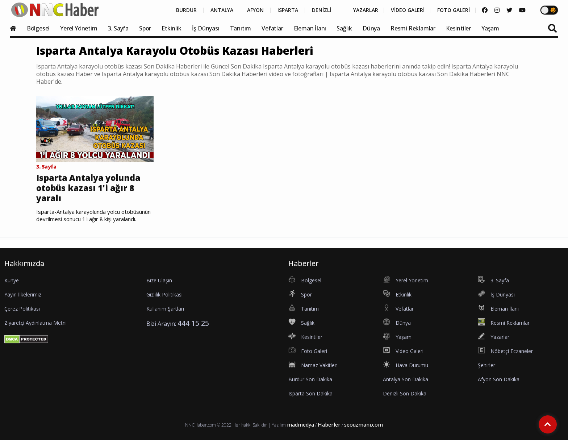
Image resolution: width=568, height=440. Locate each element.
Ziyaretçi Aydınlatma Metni (35, 322)
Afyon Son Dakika (498, 379)
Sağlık (344, 28)
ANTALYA (221, 10)
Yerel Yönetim (78, 28)
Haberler (329, 424)
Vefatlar (272, 28)
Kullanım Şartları (165, 308)
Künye (11, 280)
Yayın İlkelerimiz (22, 294)
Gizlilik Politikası (164, 294)
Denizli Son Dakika (404, 393)
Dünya (371, 28)
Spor (145, 28)
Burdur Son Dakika (310, 379)
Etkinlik (171, 28)
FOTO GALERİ (453, 10)
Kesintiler (458, 28)
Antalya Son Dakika (405, 379)
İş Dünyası (206, 28)
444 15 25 (193, 323)
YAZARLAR (365, 10)
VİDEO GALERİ (408, 10)
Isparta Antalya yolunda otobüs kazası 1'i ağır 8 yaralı (88, 188)
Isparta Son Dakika (310, 393)
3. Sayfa (118, 28)
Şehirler (486, 365)
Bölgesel (38, 28)
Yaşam (490, 28)
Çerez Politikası (22, 308)
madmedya (300, 424)
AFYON (255, 10)
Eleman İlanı (310, 28)
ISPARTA (287, 10)
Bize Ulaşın (159, 280)
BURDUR (186, 10)
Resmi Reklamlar (412, 28)
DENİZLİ (321, 10)
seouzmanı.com (363, 424)
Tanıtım (240, 28)
